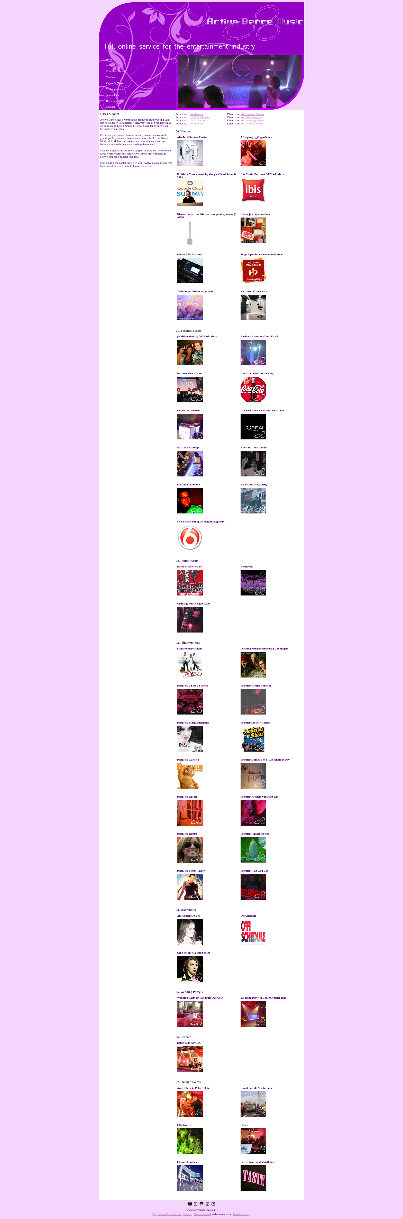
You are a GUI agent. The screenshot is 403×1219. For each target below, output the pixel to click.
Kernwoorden (201, 1214)
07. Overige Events (252, 123)
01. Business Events (252, 114)
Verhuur (110, 77)
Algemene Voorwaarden (167, 1214)
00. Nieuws (196, 114)
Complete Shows (115, 71)
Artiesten (111, 65)
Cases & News (114, 83)
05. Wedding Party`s (252, 120)
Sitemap (187, 1214)
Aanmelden (112, 94)
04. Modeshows (199, 120)
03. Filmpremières (251, 117)
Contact (110, 106)
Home (109, 59)
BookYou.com (241, 1214)
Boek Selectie (114, 100)
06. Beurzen (197, 123)
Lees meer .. (190, 153)
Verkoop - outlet (115, 89)
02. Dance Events (200, 117)
